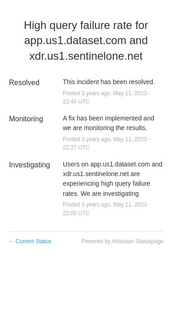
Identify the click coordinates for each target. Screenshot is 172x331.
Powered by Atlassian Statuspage (122, 241)
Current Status (30, 241)
